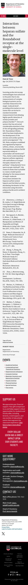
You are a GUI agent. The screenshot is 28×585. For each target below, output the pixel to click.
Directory (19, 553)
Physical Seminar (11, 383)
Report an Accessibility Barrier (19, 562)
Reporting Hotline (20, 565)
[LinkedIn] (20, 575)
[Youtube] (17, 575)
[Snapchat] (15, 575)
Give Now (15, 16)
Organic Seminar (11, 381)
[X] (11, 575)
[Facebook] (8, 575)
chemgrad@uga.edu (17, 487)
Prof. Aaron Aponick (10, 511)
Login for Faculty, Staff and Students (12, 529)
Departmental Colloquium (14, 372)
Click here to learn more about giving (12, 425)
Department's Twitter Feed (3, 533)
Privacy (19, 559)
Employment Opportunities (20, 556)
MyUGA (8, 556)
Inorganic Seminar (12, 374)
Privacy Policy (6, 527)
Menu (3, 16)
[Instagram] (13, 575)
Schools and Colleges (8, 553)
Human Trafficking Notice (8, 566)
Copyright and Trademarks (8, 559)
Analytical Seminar (8, 342)
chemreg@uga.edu (17, 467)
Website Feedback (8, 562)
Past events (9, 387)
